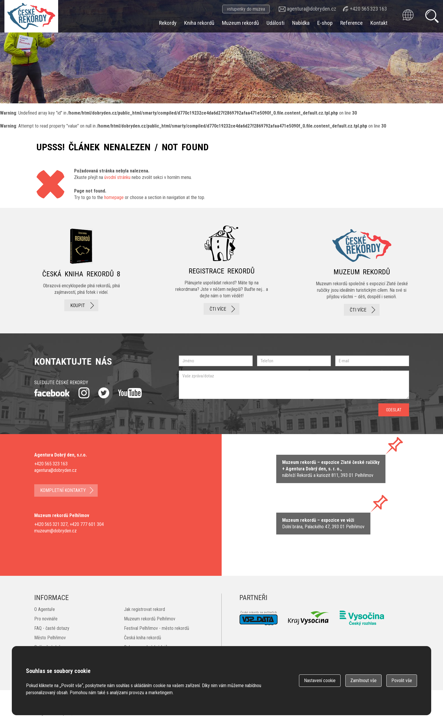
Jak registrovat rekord (144, 609)
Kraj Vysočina (308, 618)
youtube (130, 393)
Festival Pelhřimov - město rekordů (156, 628)
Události (276, 22)
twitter (103, 392)
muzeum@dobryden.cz (55, 531)
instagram (84, 392)
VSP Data (258, 618)
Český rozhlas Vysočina (362, 618)
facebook (52, 393)
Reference (351, 22)
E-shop (325, 22)
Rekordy (167, 22)
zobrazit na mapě (330, 469)
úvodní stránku (117, 177)
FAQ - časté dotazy (51, 628)
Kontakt (379, 22)
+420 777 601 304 (87, 524)
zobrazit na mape (323, 523)
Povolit (401, 680)
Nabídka (301, 22)
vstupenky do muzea (246, 9)
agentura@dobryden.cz (311, 9)
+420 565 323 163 (368, 9)
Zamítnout (363, 680)
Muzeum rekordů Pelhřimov (149, 619)
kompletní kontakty (63, 490)
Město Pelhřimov (50, 637)
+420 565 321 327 (51, 524)
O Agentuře (44, 609)
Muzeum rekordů (240, 22)
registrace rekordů (221, 271)
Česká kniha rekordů (142, 637)
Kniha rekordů (199, 22)
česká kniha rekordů (81, 271)
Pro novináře (46, 619)
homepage (114, 197)
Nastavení (320, 680)
